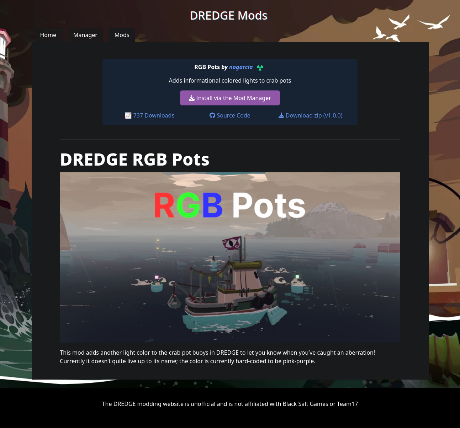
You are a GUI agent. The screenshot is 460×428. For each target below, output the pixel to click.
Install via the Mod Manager (230, 98)
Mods (122, 35)
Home (48, 35)
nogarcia (241, 67)
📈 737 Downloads (150, 115)
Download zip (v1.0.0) (311, 115)
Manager (85, 35)
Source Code (230, 115)
